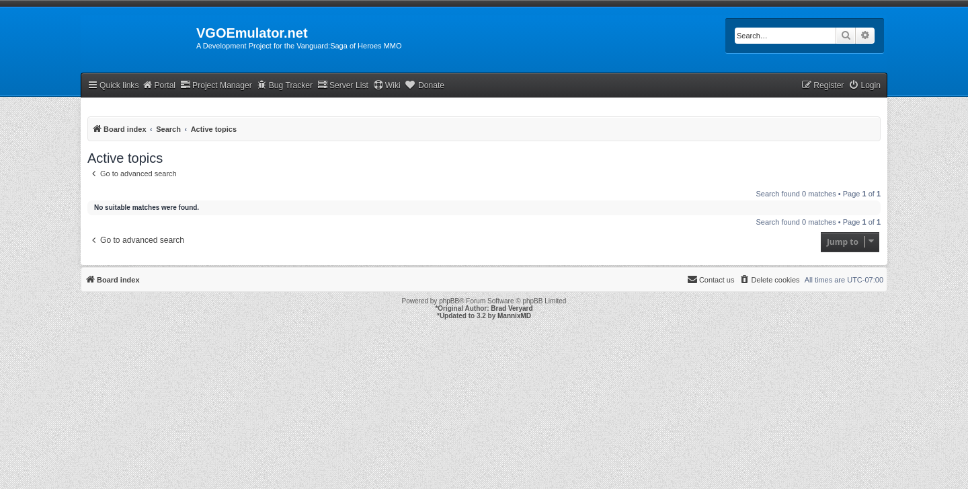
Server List (342, 85)
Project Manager (216, 85)
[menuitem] (864, 86)
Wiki (387, 85)
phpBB (449, 301)
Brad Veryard (511, 308)
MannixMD (514, 315)
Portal (158, 85)
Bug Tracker (285, 85)
